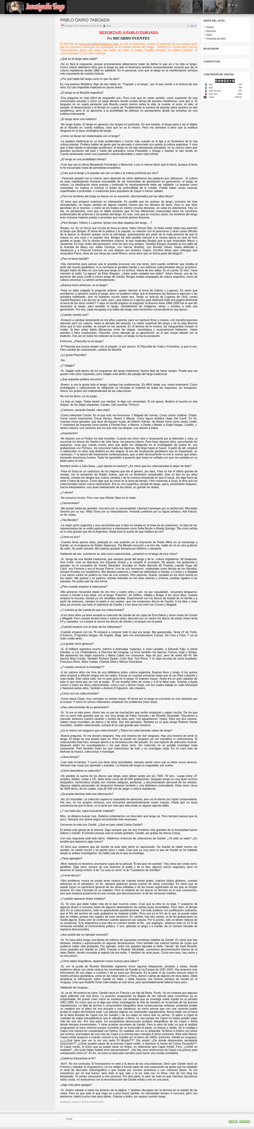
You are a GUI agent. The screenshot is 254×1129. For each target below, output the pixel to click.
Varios (209, 34)
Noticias (210, 27)
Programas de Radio (216, 38)
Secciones (211, 31)
